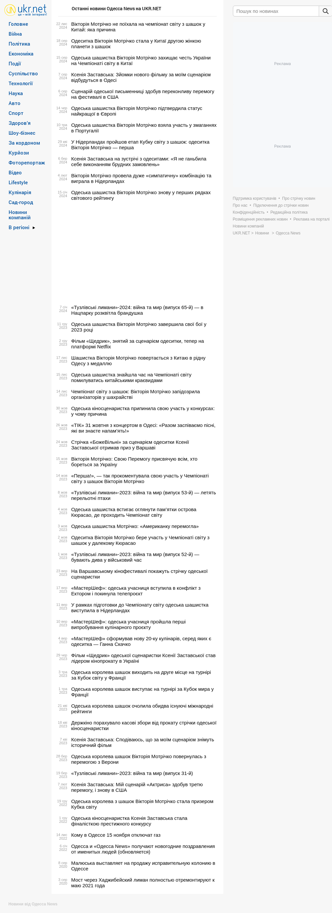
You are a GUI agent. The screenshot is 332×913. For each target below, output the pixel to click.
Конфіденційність (249, 212)
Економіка (21, 53)
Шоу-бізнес (22, 132)
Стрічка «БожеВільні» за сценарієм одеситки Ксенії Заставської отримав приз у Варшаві (130, 444)
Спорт (16, 113)
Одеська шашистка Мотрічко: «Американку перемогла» (135, 526)
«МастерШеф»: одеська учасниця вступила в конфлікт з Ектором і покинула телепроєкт (136, 590)
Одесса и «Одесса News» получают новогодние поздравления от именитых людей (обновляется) (143, 849)
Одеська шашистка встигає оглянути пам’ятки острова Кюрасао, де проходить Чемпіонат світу (134, 512)
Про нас (240, 205)
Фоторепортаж (27, 162)
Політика (19, 43)
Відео (15, 172)
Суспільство (23, 73)
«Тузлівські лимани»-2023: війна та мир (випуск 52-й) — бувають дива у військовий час (135, 557)
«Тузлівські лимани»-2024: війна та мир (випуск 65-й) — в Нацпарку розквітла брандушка (137, 310)
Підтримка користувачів (255, 198)
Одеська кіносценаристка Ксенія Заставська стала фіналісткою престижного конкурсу (129, 820)
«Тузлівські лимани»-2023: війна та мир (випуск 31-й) (132, 773)
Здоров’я (20, 122)
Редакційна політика (289, 212)
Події (15, 63)
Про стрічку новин (298, 198)
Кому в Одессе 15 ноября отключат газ (116, 835)
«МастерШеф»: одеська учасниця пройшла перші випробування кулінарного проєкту (128, 624)
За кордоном (24, 142)
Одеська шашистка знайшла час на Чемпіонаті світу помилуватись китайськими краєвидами (131, 377)
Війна (15, 33)
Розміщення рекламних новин (260, 219)
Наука (16, 93)
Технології (21, 83)
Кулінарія (20, 192)
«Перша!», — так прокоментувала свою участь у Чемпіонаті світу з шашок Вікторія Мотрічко (140, 478)
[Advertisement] (136, 252)
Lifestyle (18, 182)
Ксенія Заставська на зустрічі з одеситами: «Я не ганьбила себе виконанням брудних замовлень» (138, 161)
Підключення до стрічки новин (281, 205)
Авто (14, 103)
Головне (18, 23)
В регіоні (19, 227)
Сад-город (21, 202)
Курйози (19, 152)
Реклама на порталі (311, 219)
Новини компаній (20, 214)
